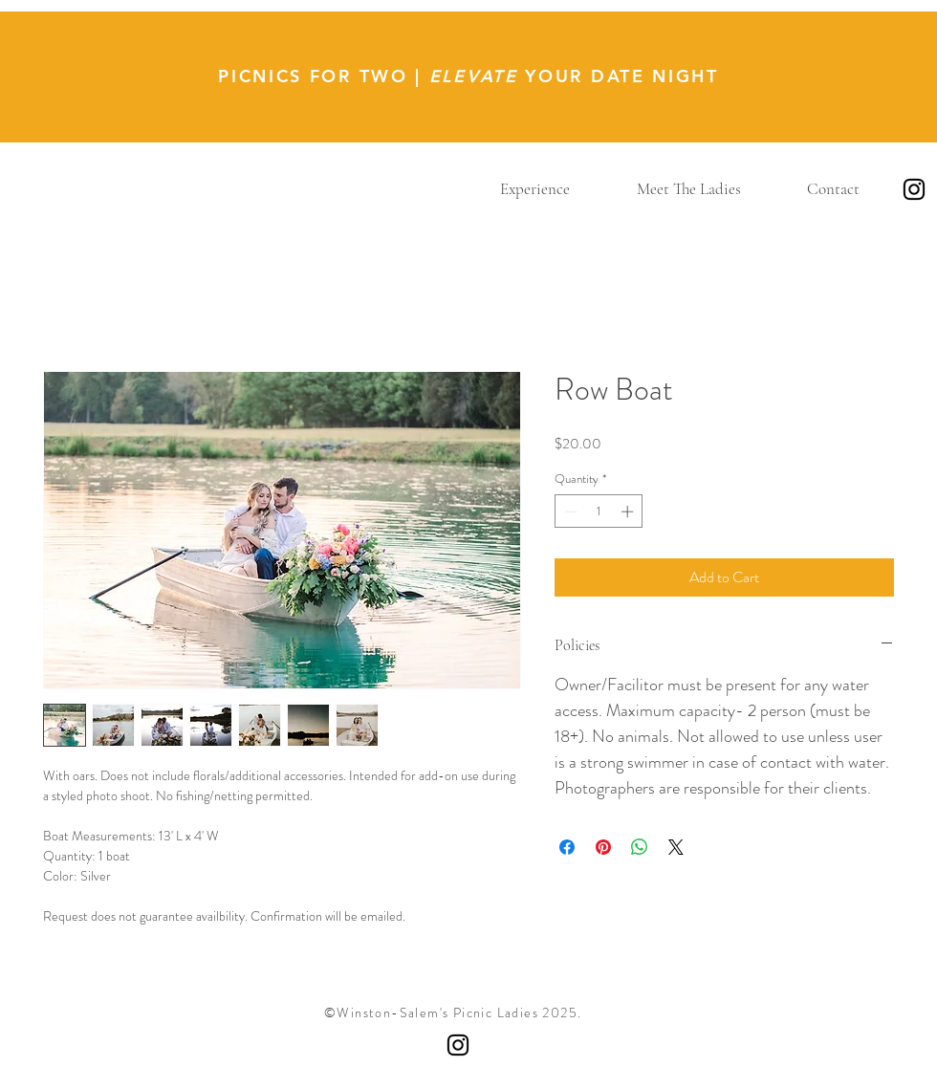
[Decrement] (568, 511)
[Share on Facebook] (567, 847)
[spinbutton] (599, 511)
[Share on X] (676, 847)
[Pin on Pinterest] (603, 847)
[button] (535, 189)
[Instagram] (914, 189)
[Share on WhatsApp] (639, 847)
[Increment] (629, 511)
